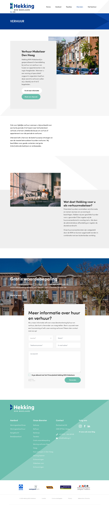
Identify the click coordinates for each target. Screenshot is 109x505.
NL (11, 12)
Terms (34, 380)
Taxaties (69, 7)
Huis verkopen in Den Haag (43, 452)
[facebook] (85, 426)
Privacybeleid (52, 375)
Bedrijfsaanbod (15, 436)
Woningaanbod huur (17, 429)
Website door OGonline (84, 498)
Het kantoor (92, 7)
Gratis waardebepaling (41, 440)
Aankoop (36, 432)
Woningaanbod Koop (18, 425)
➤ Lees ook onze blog (87, 432)
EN (14, 12)
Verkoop (36, 425)
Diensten (80, 7)
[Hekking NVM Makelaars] (22, 408)
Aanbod (58, 7)
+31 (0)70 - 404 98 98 (65, 434)
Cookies (44, 498)
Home (48, 7)
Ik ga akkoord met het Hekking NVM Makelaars (51, 375)
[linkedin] (89, 426)
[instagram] (80, 426)
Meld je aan (17, 295)
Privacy (29, 380)
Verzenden (72, 380)
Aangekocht (14, 432)
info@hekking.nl (63, 438)
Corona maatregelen (57, 498)
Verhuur (36, 429)
